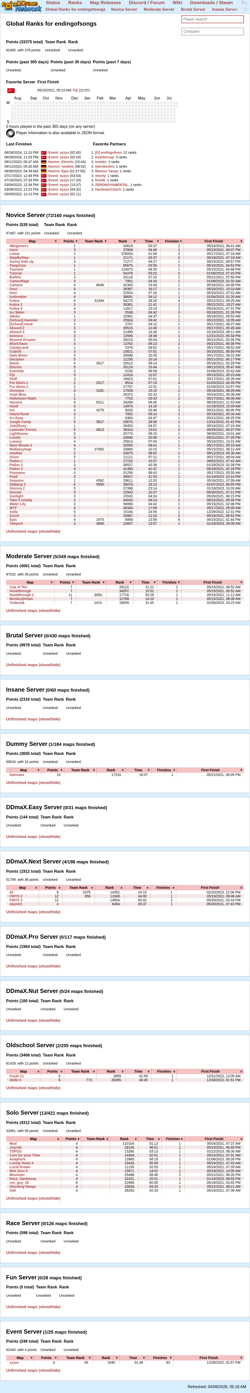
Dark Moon (18, 355)
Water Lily (18, 504)
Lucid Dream (20, 1167)
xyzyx (64, 152)
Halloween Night (23, 398)
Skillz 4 (15, 1080)
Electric (67, 162)
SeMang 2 (18, 484)
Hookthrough (20, 591)
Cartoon (16, 285)
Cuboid (15, 351)
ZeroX (14, 516)
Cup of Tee (18, 587)
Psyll (14, 477)
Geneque (17, 390)
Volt (13, 1190)
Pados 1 (16, 461)
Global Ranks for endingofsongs (75, 9)
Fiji (75, 90)
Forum (157, 2)
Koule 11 (17, 1076)
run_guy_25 (19, 1183)
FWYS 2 (16, 896)
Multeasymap (20, 449)
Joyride (16, 1147)
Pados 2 (16, 465)
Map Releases (105, 2)
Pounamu (17, 473)
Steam (226, 2)
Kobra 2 (16, 304)
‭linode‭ (100, 180)
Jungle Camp (20, 422)
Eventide (17, 371)
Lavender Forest (23, 430)
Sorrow (15, 492)
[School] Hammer (24, 320)
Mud (13, 1143)
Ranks (75, 2)
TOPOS (15, 1151)
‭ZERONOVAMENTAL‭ (111, 185)
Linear (15, 254)
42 (11, 892)
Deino (14, 363)
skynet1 (16, 904)
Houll (14, 406)
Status (53, 2)
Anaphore (18, 1159)
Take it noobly (21, 500)
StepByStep (19, 258)
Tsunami (16, 269)
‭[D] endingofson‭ (108, 152)
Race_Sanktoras (23, 1179)
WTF (13, 508)
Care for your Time (25, 1155)
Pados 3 (16, 469)
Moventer (17, 1175)
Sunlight (16, 496)
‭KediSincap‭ (104, 157)
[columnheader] (32, 241)
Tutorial (16, 273)
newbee (67, 166)
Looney (16, 441)
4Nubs (15, 316)
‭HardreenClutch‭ (108, 189)
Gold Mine (18, 394)
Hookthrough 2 (22, 595)
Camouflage (19, 281)
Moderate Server (159, 9)
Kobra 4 (16, 308)
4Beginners (19, 246)
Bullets (15, 277)
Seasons (17, 480)
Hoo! (13, 293)
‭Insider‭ (100, 162)
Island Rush (19, 414)
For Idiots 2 (19, 387)
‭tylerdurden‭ (104, 166)
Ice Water (17, 312)
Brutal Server (193, 9)
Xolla (14, 512)
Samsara (17, 775)
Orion (14, 457)
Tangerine (18, 265)
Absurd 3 (17, 332)
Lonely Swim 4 (21, 1163)
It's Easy (16, 418)
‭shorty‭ (100, 176)
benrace (16, 336)
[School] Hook (21, 324)
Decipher (17, 359)
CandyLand (19, 347)
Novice (53, 162)
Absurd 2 (17, 328)
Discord (137, 2)
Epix (65, 171)
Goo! (14, 289)
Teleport (16, 523)
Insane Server (225, 9)
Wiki (177, 2)
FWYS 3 (16, 900)
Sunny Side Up (22, 261)
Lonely (15, 437)
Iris (12, 410)
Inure (14, 250)
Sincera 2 (17, 488)
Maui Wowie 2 (21, 445)
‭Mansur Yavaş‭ (106, 171)
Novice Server (124, 9)
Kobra (15, 301)
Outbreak (17, 603)
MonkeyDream (21, 599)
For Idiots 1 (19, 383)
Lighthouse (19, 433)
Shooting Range (23, 1186)
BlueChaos (19, 344)
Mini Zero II (19, 1171)
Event (53, 152)
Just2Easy (18, 426)
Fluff (13, 379)
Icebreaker (18, 297)
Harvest (16, 402)
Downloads (202, 2)
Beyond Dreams (23, 340)
